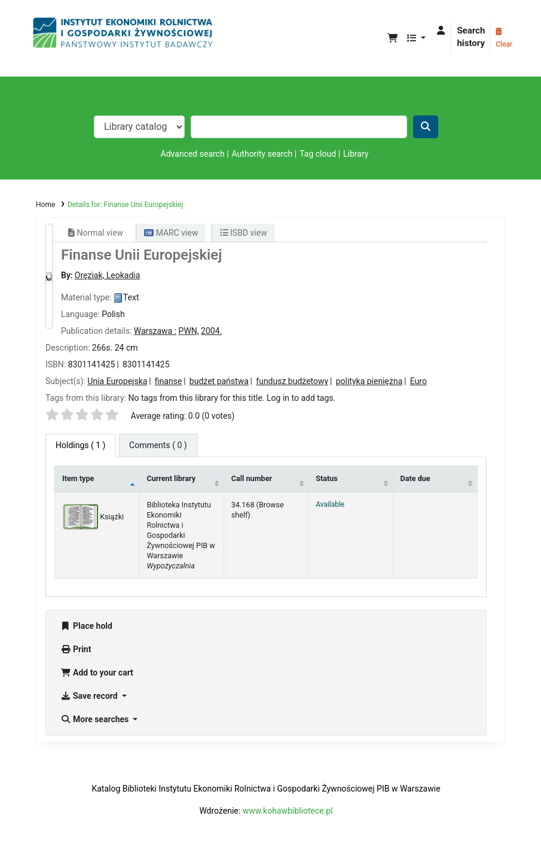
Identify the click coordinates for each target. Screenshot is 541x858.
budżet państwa (219, 381)
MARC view (171, 233)
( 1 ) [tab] (80, 445)
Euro (418, 381)
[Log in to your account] (440, 31)
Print (75, 649)
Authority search (262, 154)
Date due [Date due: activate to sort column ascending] (415, 478)
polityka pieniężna (369, 381)
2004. (211, 331)
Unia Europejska (117, 381)
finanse (168, 381)
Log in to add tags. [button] (301, 398)
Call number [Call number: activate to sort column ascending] (251, 478)
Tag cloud (317, 154)
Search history (471, 36)
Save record (90, 696)
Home (45, 204)
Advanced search (193, 154)
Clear (504, 38)
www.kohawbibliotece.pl (288, 811)
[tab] (158, 445)
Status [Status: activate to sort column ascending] (327, 478)
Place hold (86, 626)
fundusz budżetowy (292, 381)
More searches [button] (95, 719)
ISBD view (243, 233)
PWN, (189, 331)
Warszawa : (155, 331)
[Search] (425, 126)
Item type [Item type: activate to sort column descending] (78, 478)
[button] (392, 39)
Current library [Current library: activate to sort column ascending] (170, 478)
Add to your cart (96, 672)
